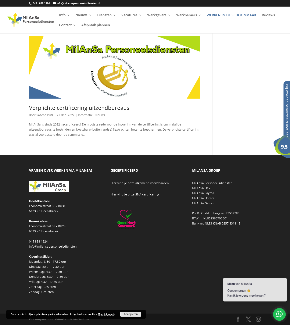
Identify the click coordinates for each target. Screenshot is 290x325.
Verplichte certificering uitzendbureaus (79, 108)
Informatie (85, 115)
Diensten (104, 15)
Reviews (268, 15)
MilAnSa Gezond (203, 203)
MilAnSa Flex (201, 188)
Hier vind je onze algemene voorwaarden (140, 183)
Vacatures (129, 15)
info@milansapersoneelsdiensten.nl (54, 246)
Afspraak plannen (95, 25)
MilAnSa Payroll (203, 193)
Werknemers (186, 15)
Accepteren (131, 314)
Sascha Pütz (44, 115)
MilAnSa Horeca (203, 198)
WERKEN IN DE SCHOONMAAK (231, 15)
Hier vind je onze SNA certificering (135, 194)
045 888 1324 (38, 241)
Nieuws (81, 15)
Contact (65, 25)
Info (62, 15)
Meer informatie (106, 314)
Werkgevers (157, 15)
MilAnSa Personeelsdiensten (212, 183)
